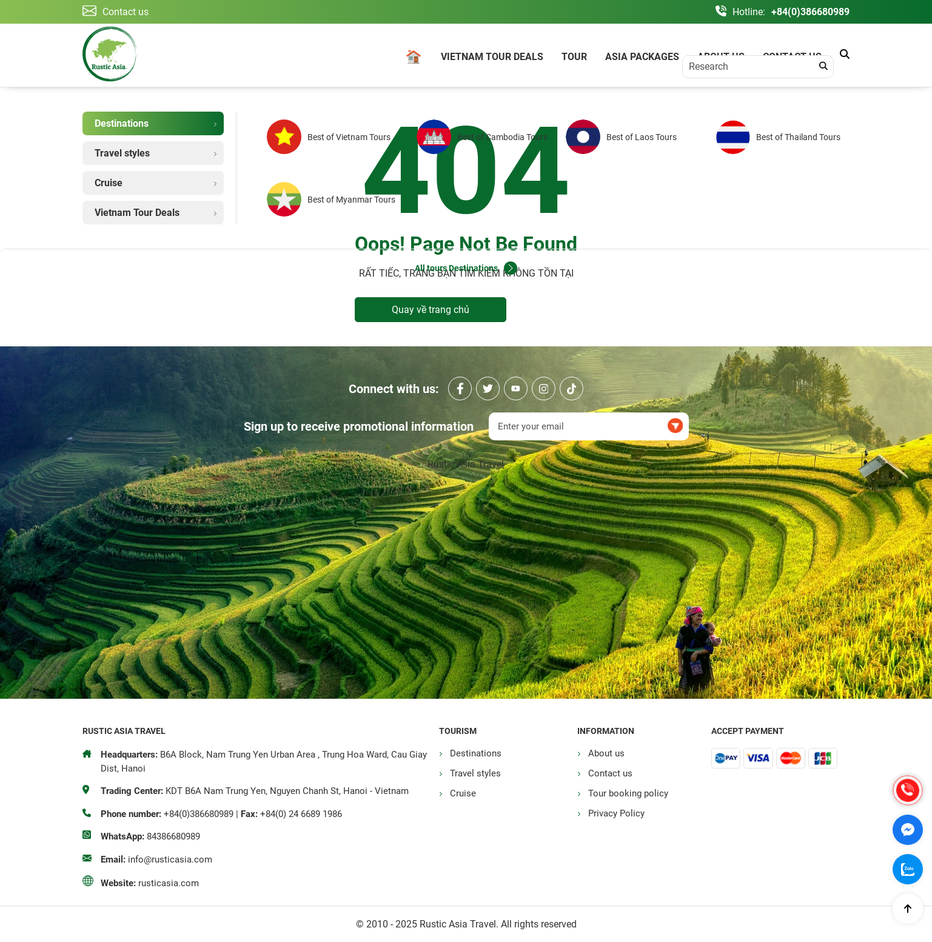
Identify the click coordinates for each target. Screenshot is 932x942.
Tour (574, 56)
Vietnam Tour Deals (492, 56)
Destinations (475, 753)
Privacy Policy (616, 813)
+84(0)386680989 (810, 12)
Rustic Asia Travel (465, 464)
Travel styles (475, 773)
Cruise (463, 793)
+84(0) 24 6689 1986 (301, 814)
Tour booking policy (628, 793)
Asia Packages (642, 56)
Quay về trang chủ (430, 309)
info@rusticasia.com (170, 859)
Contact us (792, 56)
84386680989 (173, 836)
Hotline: (749, 12)
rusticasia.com (168, 883)
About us (721, 56)
